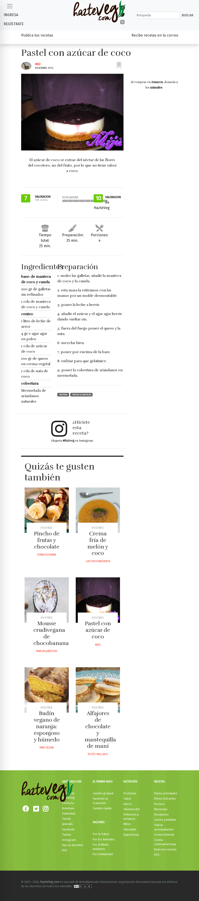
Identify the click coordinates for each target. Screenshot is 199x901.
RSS (64, 850)
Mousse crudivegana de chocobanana (51, 633)
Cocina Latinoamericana (165, 842)
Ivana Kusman (46, 554)
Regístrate (14, 24)
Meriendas (161, 809)
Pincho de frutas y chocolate (47, 540)
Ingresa (11, 15)
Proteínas (129, 793)
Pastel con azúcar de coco (98, 630)
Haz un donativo (72, 845)
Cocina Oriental (164, 834)
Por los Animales (104, 839)
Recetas (159, 781)
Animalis (67, 824)
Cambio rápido (102, 808)
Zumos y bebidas (165, 819)
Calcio (127, 798)
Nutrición (130, 781)
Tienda (66, 818)
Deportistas (131, 834)
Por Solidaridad (103, 854)
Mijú (37, 64)
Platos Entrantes (165, 798)
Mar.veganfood (46, 651)
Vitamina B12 (131, 809)
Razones (99, 822)
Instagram (69, 840)
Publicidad (68, 813)
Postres (63, 394)
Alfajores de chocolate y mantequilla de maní (100, 729)
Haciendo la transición (100, 801)
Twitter (66, 834)
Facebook (68, 829)
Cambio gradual (103, 793)
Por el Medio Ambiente (101, 847)
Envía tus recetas (165, 849)
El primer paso (103, 781)
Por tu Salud (101, 834)
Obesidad (129, 829)
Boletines (68, 808)
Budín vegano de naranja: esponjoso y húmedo (47, 726)
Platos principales (165, 793)
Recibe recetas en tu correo (154, 35)
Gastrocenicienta (98, 561)
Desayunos (161, 814)
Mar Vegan (47, 747)
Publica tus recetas (37, 35)
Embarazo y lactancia (131, 816)
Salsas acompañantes (164, 827)
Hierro (127, 804)
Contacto (68, 803)
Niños (127, 824)
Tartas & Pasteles (81, 394)
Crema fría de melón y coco (97, 543)
